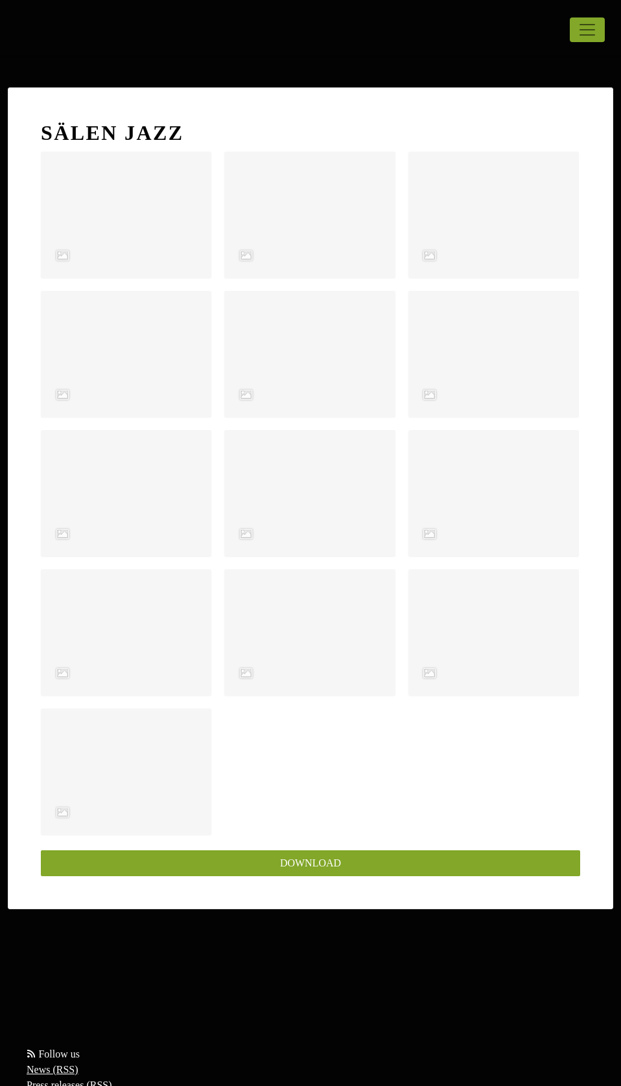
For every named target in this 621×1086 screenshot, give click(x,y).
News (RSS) (52, 1069)
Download (310, 862)
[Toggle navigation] (587, 29)
